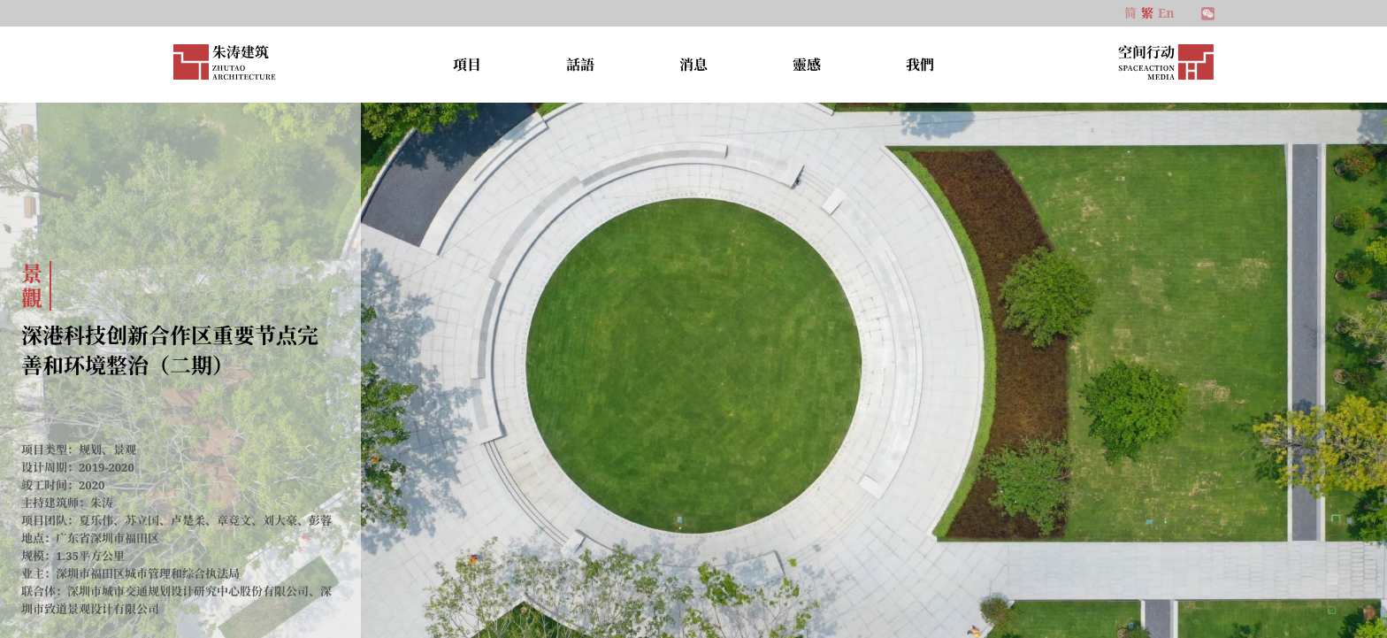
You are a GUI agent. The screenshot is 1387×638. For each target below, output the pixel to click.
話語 (580, 64)
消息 (693, 64)
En (1166, 12)
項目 (467, 64)
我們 (920, 64)
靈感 (807, 64)
